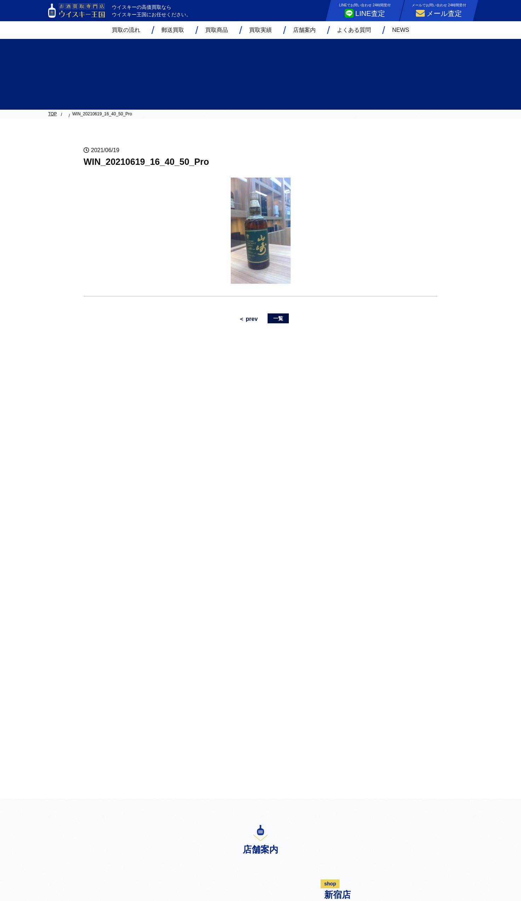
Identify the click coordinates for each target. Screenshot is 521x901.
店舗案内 (304, 30)
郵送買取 (172, 30)
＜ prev (248, 319)
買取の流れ (126, 30)
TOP (52, 113)
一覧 (278, 318)
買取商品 (216, 30)
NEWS (400, 30)
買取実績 (260, 30)
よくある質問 (354, 30)
